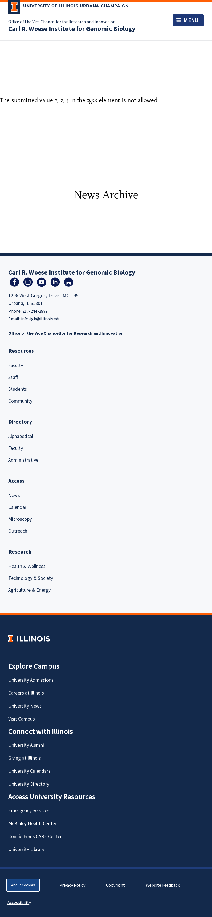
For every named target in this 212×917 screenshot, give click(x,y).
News (14, 495)
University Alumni (26, 745)
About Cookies (23, 885)
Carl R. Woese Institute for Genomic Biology (72, 29)
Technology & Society (30, 578)
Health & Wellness (27, 566)
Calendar (17, 507)
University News (25, 706)
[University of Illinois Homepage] (29, 638)
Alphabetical (20, 436)
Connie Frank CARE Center (35, 836)
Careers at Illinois (26, 693)
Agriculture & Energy (29, 590)
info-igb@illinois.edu (40, 319)
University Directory (28, 784)
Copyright (115, 885)
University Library (26, 849)
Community (20, 401)
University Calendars (29, 771)
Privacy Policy (72, 885)
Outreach (17, 531)
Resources (21, 351)
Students (17, 389)
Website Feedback (163, 885)
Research (19, 552)
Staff (13, 377)
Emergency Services (28, 810)
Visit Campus (21, 719)
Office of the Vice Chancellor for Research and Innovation (61, 22)
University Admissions (31, 680)
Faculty (15, 365)
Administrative (23, 460)
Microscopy (20, 519)
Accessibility (19, 903)
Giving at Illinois (24, 758)
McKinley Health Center (32, 823)
